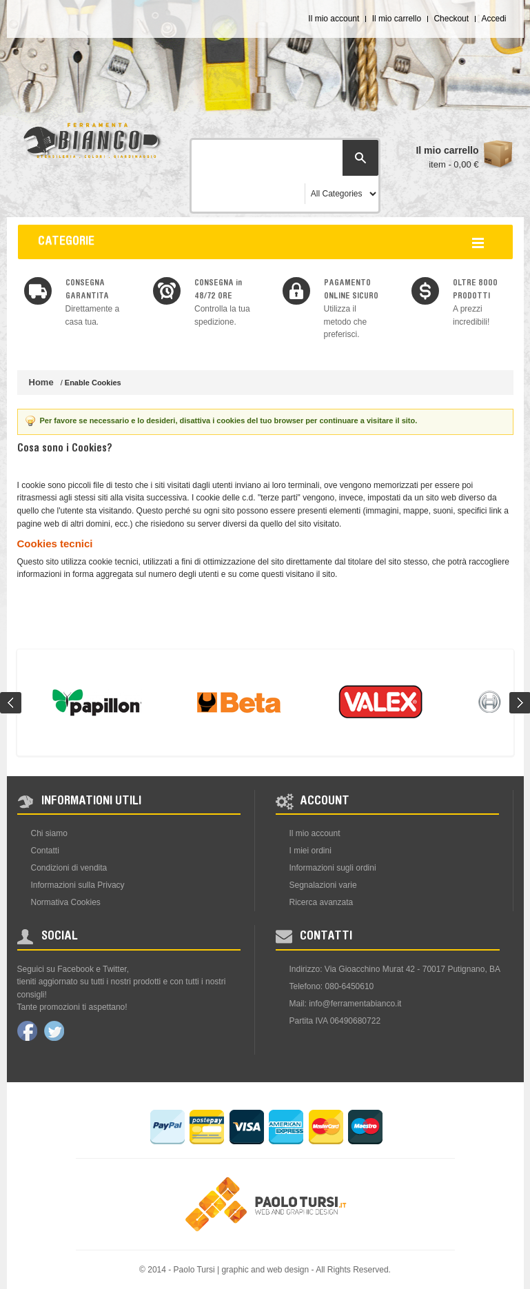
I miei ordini (310, 850)
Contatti (45, 850)
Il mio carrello (396, 18)
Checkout (451, 18)
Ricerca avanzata (321, 902)
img (38, 291)
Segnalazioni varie (323, 885)
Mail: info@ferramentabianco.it (345, 1003)
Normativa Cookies (66, 902)
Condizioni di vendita (69, 868)
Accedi (493, 18)
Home (41, 382)
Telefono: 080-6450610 (331, 986)
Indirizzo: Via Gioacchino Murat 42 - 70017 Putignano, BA (395, 969)
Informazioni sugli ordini (332, 868)
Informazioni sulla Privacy (78, 885)
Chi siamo (49, 833)
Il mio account (333, 18)
